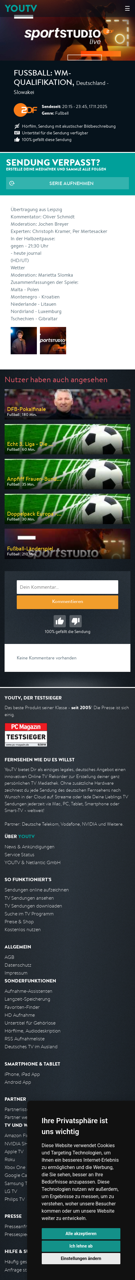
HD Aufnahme (20, 1015)
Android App (18, 1082)
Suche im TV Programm (29, 914)
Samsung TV (17, 1183)
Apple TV (14, 1151)
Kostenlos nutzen (23, 929)
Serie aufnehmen (71, 183)
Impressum (16, 973)
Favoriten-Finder (22, 1007)
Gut (60, 621)
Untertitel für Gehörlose (30, 1023)
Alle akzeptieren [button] (81, 1233)
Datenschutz (18, 965)
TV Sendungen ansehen (29, 898)
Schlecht (75, 621)
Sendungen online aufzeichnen (37, 890)
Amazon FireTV (20, 1135)
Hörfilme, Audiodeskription (33, 1031)
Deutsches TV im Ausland (31, 1046)
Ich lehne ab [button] (81, 1246)
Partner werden (21, 1117)
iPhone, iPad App (22, 1074)
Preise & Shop (19, 921)
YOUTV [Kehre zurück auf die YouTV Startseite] (21, 8)
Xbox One (15, 1167)
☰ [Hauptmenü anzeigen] (127, 8)
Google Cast (18, 1175)
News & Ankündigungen (30, 847)
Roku (10, 1159)
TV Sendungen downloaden (33, 906)
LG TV (11, 1191)
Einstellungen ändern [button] (81, 1258)
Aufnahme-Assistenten (28, 991)
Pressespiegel (19, 1234)
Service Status (19, 854)
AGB (9, 957)
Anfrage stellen (21, 1270)
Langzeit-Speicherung (27, 999)
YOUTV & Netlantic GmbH (33, 862)
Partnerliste (17, 1109)
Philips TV (15, 1199)
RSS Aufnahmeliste (24, 1039)
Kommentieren (67, 602)
